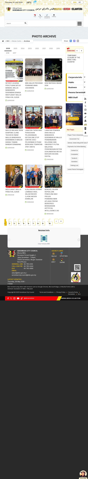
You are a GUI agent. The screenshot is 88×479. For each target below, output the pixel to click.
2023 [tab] (30, 48)
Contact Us (40, 17)
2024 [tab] (22, 48)
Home (3, 41)
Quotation (74, 161)
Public (71, 82)
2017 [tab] (14, 53)
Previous (77, 51)
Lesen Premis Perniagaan (75, 169)
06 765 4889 (28, 268)
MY (80, 2)
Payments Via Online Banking (77, 146)
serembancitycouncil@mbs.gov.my (24, 275)
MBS (8, 41)
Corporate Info (75, 77)
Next (81, 51)
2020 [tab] (51, 48)
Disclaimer (71, 294)
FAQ (35, 16)
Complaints (74, 154)
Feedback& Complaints (47, 17)
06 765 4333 (28, 264)
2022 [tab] (37, 48)
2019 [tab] (58, 48)
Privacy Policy (60, 292)
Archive (27, 41)
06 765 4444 (28, 266)
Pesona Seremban (76, 92)
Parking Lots (74, 165)
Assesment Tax (74, 139)
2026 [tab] (8, 48)
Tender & (74, 158)
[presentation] (9, 240)
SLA (79, 294)
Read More (73, 119)
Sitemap (54, 16)
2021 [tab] (44, 48)
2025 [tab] (15, 48)
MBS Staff (73, 97)
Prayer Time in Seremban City (77, 135)
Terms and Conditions (46, 292)
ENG (74, 2)
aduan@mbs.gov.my (19, 273)
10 (50, 222)
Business (72, 87)
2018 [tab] (7, 53)
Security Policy (73, 292)
